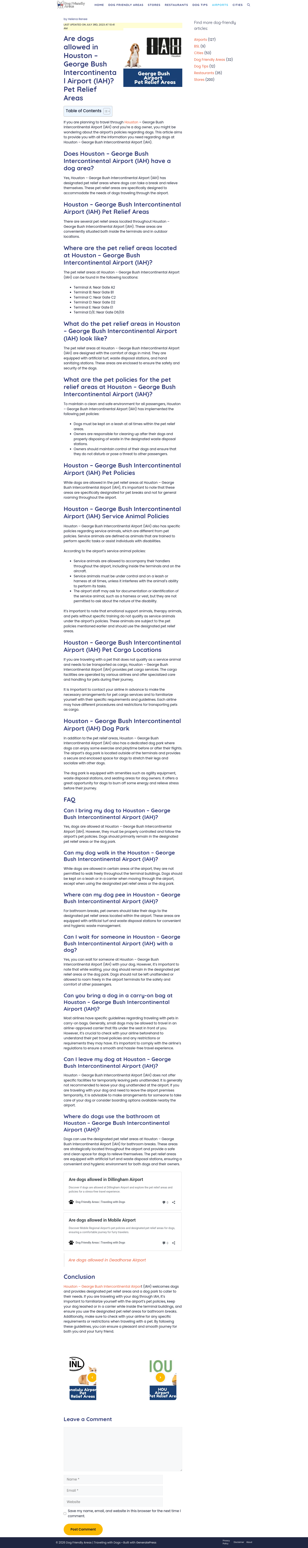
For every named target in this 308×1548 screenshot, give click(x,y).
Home (99, 5)
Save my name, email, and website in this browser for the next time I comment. (124, 1513)
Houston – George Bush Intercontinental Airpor (102, 1286)
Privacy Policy (226, 1542)
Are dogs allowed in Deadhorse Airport (107, 1260)
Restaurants (176, 5)
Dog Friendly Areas (125, 5)
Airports (220, 5)
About (249, 1542)
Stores (154, 5)
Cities (238, 5)
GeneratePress (146, 1542)
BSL (197, 46)
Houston (131, 122)
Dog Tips (200, 5)
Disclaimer (239, 1542)
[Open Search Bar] (248, 5)
